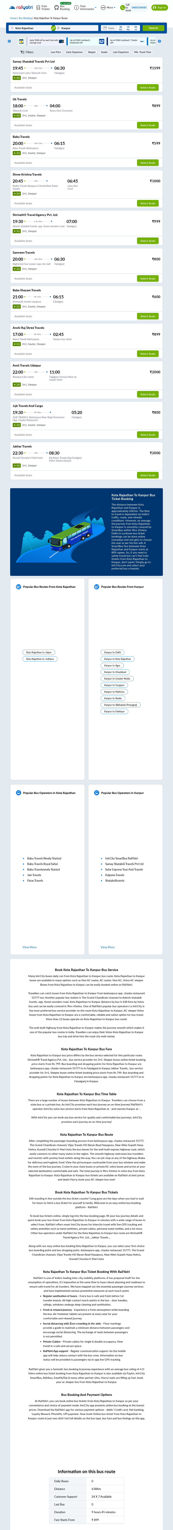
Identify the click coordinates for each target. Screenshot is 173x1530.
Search (153, 28)
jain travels (34, 875)
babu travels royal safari (42, 864)
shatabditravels (114, 880)
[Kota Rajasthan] (30, 28)
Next (158, 41)
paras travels (35, 880)
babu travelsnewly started (43, 869)
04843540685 (139, 7)
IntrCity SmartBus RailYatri (121, 858)
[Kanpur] (76, 28)
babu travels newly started (44, 858)
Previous (8, 41)
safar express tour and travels (124, 869)
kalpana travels (114, 875)
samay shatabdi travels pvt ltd (124, 864)
